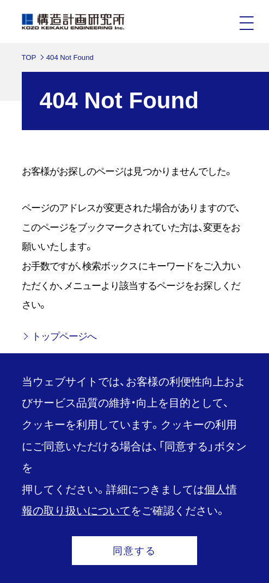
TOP (29, 57)
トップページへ (64, 336)
